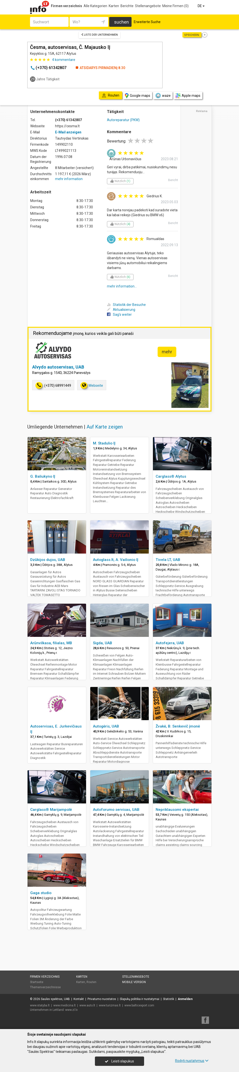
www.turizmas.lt (110, 1005)
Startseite (36, 982)
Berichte (127, 6)
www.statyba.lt (40, 1005)
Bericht (173, 180)
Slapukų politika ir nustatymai (139, 999)
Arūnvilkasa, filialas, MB (51, 643)
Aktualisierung (121, 310)
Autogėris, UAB (106, 726)
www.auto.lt (87, 1005)
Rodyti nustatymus (192, 1061)
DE (201, 6)
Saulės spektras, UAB (55, 999)
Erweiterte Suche (147, 22)
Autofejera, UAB (170, 643)
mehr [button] (167, 351)
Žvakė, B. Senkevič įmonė (178, 726)
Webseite (91, 385)
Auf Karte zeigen (105, 427)
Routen (91, 982)
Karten (114, 6)
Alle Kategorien (95, 6)
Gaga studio (40, 893)
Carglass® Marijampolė (51, 809)
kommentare (63, 60)
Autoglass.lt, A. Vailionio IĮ (115, 559)
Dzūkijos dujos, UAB (47, 559)
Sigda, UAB (102, 643)
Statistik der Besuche (126, 305)
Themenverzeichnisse (45, 987)
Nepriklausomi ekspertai (177, 809)
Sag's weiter (119, 314)
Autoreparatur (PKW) (123, 120)
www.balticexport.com (139, 1005)
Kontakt (79, 999)
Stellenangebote (148, 6)
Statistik (168, 999)
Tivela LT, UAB (168, 559)
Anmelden (185, 999)
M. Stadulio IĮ (104, 443)
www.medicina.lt (64, 1005)
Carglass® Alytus (171, 476)
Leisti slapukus (119, 1061)
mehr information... (122, 286)
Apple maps (187, 95)
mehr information (69, 179)
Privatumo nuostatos (102, 999)
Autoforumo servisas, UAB (116, 809)
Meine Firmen (175, 6)
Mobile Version (134, 982)
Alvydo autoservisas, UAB (58, 367)
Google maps (137, 95)
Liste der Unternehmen (99, 34)
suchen (121, 22)
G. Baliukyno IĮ (42, 476)
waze (163, 95)
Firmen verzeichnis (66, 6)
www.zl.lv (71, 1010)
